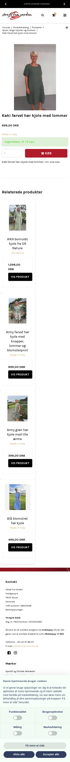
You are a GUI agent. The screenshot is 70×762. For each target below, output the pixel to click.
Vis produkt (20, 277)
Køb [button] (46, 153)
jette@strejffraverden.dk (25, 646)
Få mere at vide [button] (35, 745)
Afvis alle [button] (19, 754)
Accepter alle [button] (51, 754)
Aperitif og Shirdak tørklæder (20, 671)
